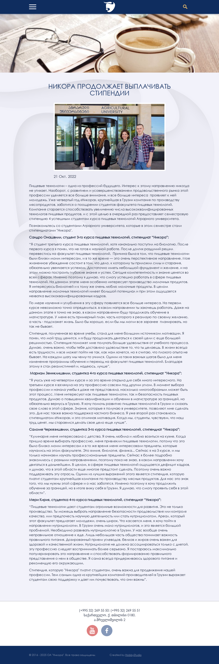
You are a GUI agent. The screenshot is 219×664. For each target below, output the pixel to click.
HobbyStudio (133, 655)
